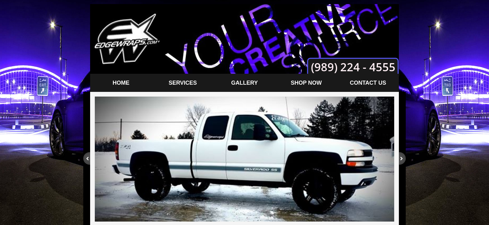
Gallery (244, 83)
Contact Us (368, 83)
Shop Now (306, 83)
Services (183, 83)
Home (121, 83)
